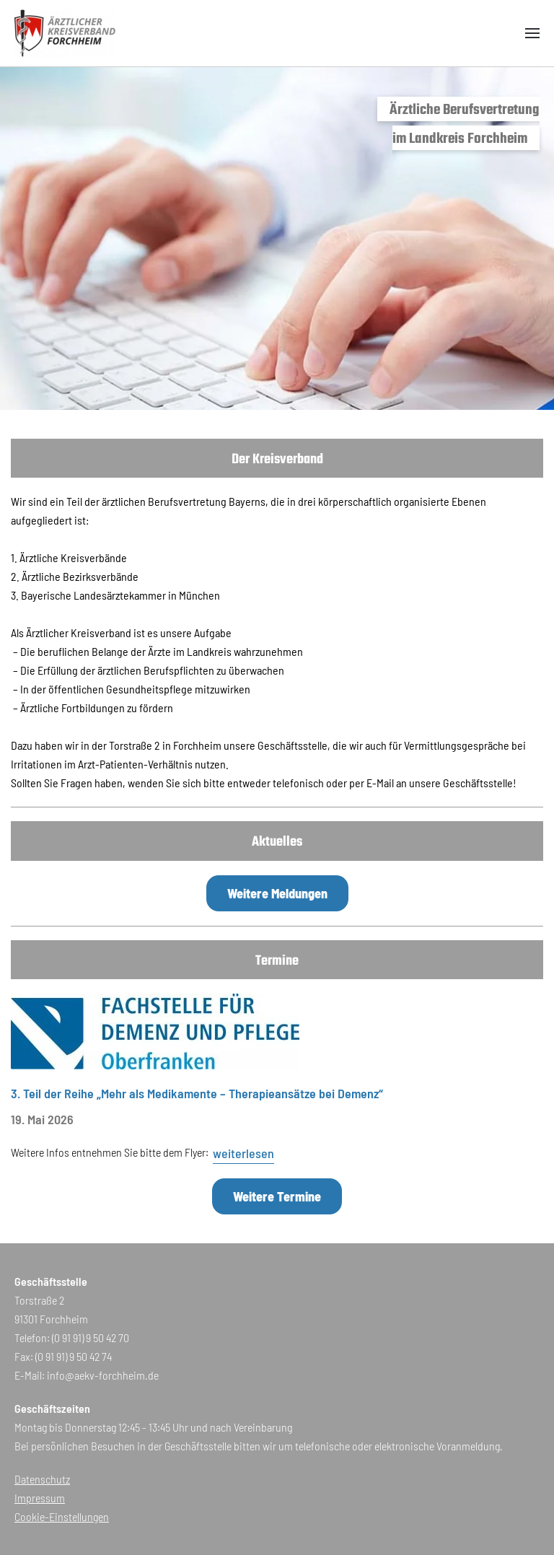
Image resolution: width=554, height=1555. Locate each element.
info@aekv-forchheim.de (103, 1375)
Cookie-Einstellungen (61, 1516)
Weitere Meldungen (277, 893)
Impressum (39, 1497)
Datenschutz (42, 1479)
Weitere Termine (277, 1196)
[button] (532, 33)
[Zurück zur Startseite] (64, 33)
